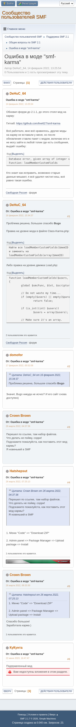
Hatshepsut (18, 471)
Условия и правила (37, 714)
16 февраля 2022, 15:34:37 (19, 215)
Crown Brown (20, 415)
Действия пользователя (56, 83)
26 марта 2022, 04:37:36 (18, 426)
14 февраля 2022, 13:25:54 (19, 104)
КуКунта (16, 647)
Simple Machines (47, 718)
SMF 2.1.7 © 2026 (29, 718)
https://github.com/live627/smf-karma (38, 123)
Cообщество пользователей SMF (23, 15)
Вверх (7, 691)
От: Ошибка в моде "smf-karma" (25, 211)
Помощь (22, 714)
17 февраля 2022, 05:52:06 (19, 365)
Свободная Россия (16, 192)
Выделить (17, 153)
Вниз (7, 83)
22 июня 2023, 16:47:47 (17, 658)
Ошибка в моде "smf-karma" (23, 100)
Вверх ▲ (53, 714)
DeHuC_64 (18, 93)
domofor (16, 355)
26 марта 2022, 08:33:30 (18, 585)
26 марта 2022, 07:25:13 (18, 481)
